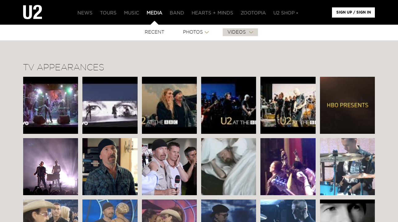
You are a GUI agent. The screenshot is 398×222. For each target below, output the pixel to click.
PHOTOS (193, 32)
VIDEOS (237, 32)
